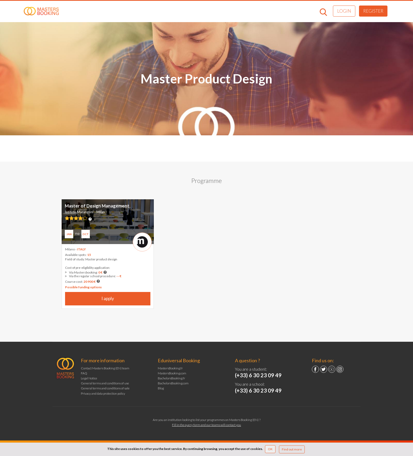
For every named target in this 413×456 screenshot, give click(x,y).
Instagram (339, 369)
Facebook (315, 369)
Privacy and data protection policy (103, 393)
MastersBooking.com (172, 373)
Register (373, 11)
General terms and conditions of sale (105, 388)
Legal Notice (89, 378)
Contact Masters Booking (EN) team (105, 368)
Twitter (323, 369)
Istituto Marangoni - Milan (85, 212)
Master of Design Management (97, 206)
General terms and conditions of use (105, 383)
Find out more (292, 449)
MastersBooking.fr (170, 368)
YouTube (331, 369)
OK (270, 449)
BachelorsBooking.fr (171, 378)
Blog (161, 388)
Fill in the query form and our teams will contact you (206, 425)
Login (344, 11)
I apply (107, 298)
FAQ (84, 373)
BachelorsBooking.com (173, 383)
